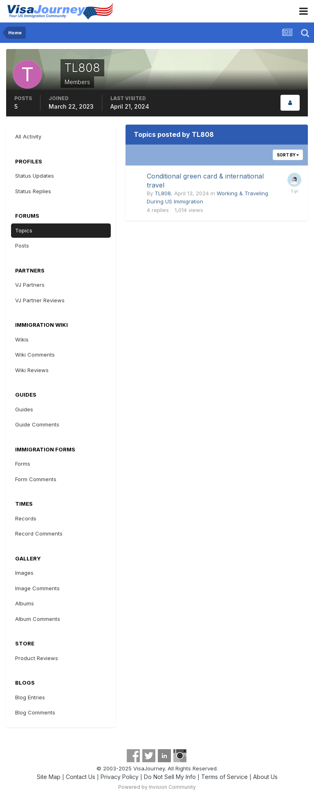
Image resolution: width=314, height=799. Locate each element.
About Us (265, 776)
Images (24, 572)
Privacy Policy (120, 776)
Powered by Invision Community (157, 787)
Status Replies (33, 191)
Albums (24, 603)
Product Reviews (36, 658)
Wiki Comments (35, 354)
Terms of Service (224, 776)
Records (25, 518)
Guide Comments (37, 424)
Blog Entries (30, 697)
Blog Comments (35, 712)
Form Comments (35, 479)
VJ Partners (30, 284)
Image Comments (37, 588)
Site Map (49, 776)
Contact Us (80, 776)
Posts (22, 245)
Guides (24, 409)
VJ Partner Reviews (40, 300)
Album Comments (37, 619)
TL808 (163, 193)
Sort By (288, 154)
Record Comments (39, 533)
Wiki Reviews (32, 370)
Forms (22, 463)
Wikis (22, 339)
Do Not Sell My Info (170, 776)
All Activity (28, 136)
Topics (23, 230)
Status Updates (34, 175)
